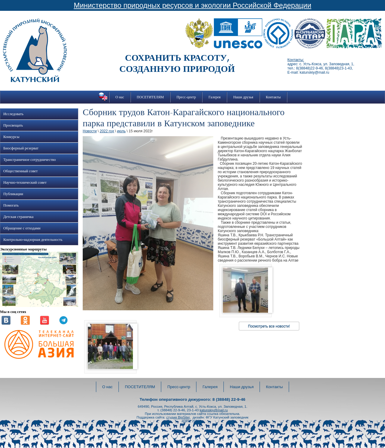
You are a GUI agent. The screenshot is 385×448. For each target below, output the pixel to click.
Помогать (11, 205)
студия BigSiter (178, 417)
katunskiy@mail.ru (214, 410)
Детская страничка (18, 216)
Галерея (214, 97)
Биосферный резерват (20, 148)
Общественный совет (20, 171)
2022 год (107, 131)
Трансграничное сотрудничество (29, 159)
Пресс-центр (186, 97)
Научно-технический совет (25, 182)
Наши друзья (243, 97)
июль (121, 131)
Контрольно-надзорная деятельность (33, 239)
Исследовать (13, 114)
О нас (120, 97)
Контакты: (296, 60)
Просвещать (13, 125)
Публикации (13, 194)
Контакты (273, 97)
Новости (90, 131)
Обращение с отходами (21, 228)
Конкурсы (11, 136)
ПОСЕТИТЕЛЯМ (150, 97)
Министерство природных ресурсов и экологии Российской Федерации (192, 5)
